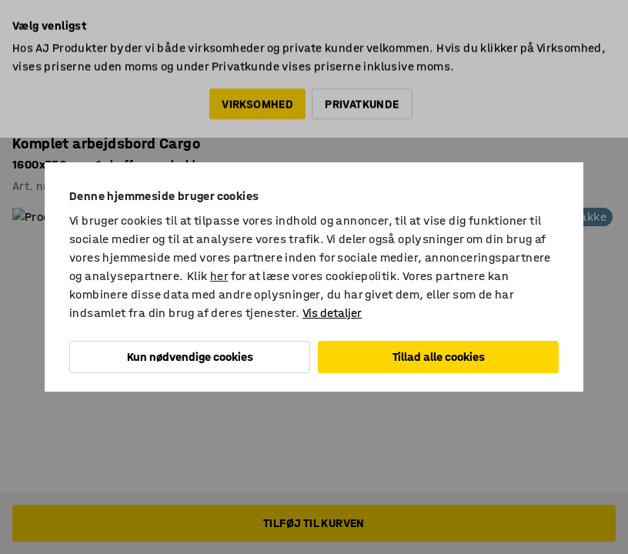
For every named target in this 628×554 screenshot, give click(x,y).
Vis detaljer (332, 312)
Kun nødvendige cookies (190, 356)
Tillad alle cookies (438, 356)
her (219, 276)
